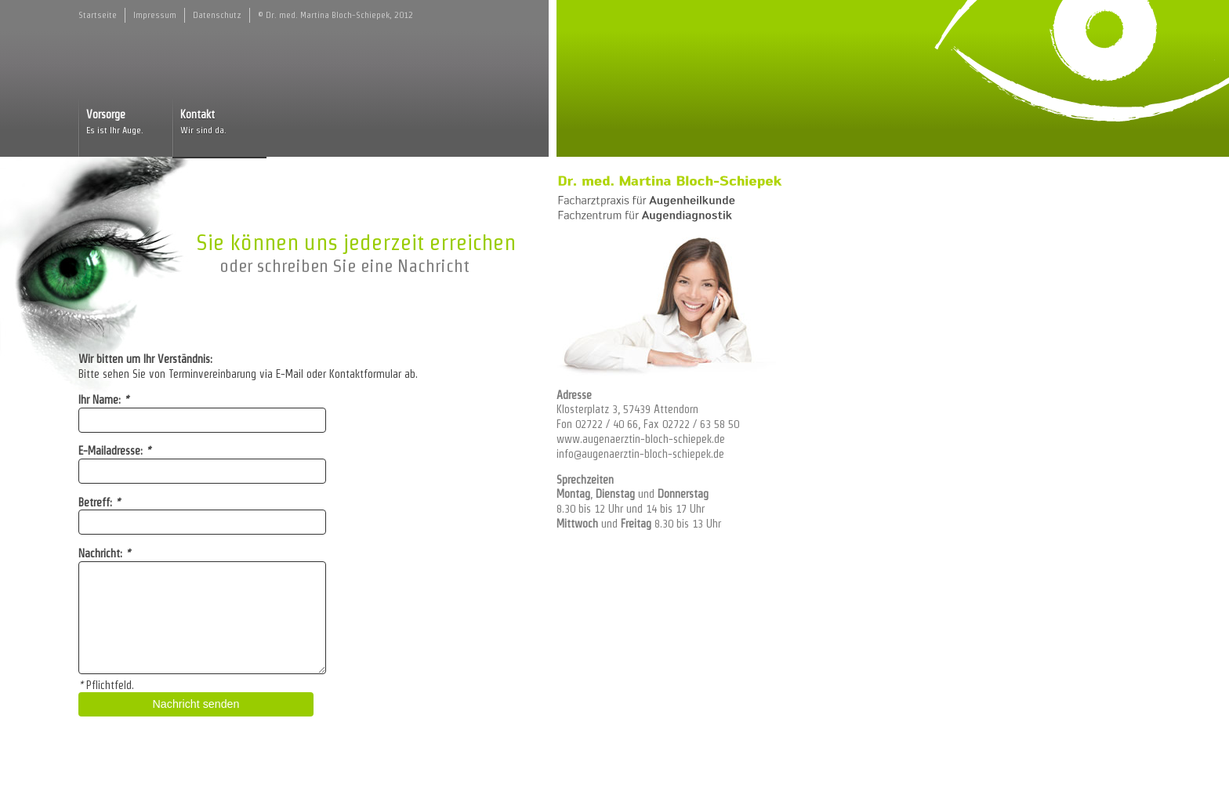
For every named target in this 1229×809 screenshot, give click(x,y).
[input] (202, 420)
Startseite (97, 15)
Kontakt (219, 123)
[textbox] (202, 617)
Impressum (154, 15)
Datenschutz (217, 15)
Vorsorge (125, 123)
